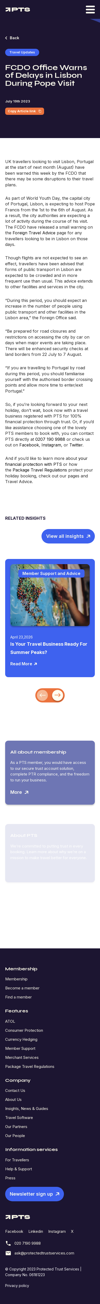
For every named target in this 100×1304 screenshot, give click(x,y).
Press (10, 1177)
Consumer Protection (24, 1030)
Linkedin (35, 1231)
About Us (13, 1099)
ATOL (10, 1021)
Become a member (22, 988)
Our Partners (16, 1126)
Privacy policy (17, 1285)
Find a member (18, 997)
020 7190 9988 (23, 1243)
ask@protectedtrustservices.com (39, 1253)
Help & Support (18, 1168)
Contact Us (15, 1090)
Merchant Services (22, 1057)
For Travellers (17, 1159)
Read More (23, 663)
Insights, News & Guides (26, 1108)
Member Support (20, 1048)
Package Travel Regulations (29, 1066)
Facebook (14, 1231)
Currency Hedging (21, 1039)
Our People (15, 1135)
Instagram (57, 1231)
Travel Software (19, 1117)
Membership (16, 979)
